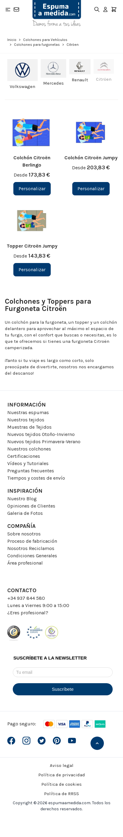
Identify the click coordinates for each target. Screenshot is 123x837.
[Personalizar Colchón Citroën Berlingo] (32, 188)
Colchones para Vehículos (45, 40)
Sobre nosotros (24, 534)
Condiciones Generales (32, 556)
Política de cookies (61, 784)
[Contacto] (16, 9)
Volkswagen (22, 86)
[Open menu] (8, 9)
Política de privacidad (61, 775)
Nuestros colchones (29, 449)
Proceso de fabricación (32, 541)
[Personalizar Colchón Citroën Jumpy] (91, 188)
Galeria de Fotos (25, 513)
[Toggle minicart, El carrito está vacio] (114, 9)
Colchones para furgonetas (37, 44)
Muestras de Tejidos (29, 427)
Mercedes (53, 83)
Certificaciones (23, 456)
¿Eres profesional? (27, 613)
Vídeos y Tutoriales (28, 463)
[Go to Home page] (56, 13)
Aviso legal (61, 765)
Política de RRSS (61, 793)
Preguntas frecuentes (30, 471)
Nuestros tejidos (25, 420)
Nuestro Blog (22, 498)
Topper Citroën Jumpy (32, 246)
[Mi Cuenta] (105, 9)
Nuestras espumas (28, 412)
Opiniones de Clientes (31, 506)
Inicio (11, 40)
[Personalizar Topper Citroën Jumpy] (32, 269)
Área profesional (25, 563)
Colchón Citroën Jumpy (91, 157)
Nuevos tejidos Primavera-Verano (43, 441)
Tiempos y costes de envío (36, 478)
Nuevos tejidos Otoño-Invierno (41, 434)
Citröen (103, 79)
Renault (80, 80)
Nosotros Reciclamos (30, 548)
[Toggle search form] (97, 9)
